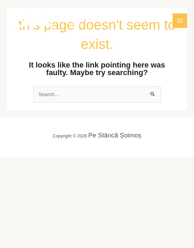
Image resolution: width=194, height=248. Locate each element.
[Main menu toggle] (180, 20)
